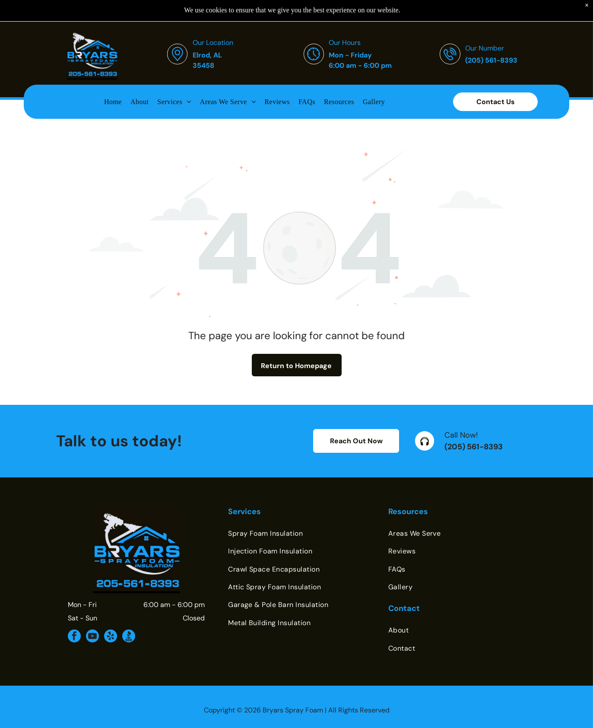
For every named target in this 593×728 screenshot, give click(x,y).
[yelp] (110, 615)
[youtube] (92, 615)
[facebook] (74, 615)
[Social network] (128, 615)
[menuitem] (113, 80)
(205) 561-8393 (473, 425)
